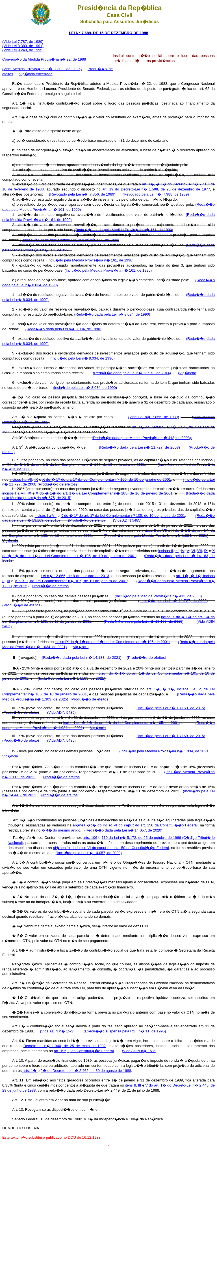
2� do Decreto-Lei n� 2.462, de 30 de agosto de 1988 (86, 1071)
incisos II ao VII (155, 530)
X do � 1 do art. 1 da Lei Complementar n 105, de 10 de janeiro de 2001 (106, 480)
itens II (130, 1085)
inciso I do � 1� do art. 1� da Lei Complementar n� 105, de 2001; (121, 723)
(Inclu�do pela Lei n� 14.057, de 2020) (89, 853)
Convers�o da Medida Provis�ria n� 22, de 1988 (44, 59)
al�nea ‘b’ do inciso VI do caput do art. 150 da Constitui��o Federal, (111, 848)
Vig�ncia (10, 540)
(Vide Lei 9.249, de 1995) (23, 50)
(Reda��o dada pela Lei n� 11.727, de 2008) (139, 447)
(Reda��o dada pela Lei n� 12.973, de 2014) (132, 373)
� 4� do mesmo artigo (61, 830)
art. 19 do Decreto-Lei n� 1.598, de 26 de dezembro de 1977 (156, 189)
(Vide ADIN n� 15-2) (57, 1031)
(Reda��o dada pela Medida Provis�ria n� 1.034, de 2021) (156, 535)
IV (183, 551)
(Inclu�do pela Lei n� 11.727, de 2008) (173, 600)
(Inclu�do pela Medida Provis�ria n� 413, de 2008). (159, 596)
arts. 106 (90, 837)
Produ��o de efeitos (50, 586)
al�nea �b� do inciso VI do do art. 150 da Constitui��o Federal (135, 825)
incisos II (165, 551)
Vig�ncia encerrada (36, 74)
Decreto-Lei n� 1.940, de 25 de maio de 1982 (64, 1046)
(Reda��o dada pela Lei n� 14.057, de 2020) (123, 830)
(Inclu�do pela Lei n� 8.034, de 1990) (83, 358)
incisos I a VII (21, 480)
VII (199, 551)
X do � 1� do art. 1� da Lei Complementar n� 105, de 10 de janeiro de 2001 (104, 493)
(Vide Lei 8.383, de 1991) (23, 46)
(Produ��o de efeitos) (57, 484)
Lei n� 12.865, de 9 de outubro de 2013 (75, 576)
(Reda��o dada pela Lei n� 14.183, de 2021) (81, 657)
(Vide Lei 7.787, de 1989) (23, 41)
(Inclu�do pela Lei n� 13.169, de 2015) (170, 708)
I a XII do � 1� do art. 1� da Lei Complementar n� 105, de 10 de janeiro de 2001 (108, 462)
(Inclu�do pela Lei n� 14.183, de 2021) (71, 678)
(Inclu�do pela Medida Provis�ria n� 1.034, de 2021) (164, 751)
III (177, 551)
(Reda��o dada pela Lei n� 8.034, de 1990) (112, 314)
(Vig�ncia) (187, 373)
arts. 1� (30, 1071)
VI (193, 551)
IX (36, 480)
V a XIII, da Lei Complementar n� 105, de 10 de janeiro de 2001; (71, 581)
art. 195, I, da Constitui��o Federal (84, 1051)
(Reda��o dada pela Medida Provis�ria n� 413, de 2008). (142, 438)
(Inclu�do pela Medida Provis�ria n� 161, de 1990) (90, 260)
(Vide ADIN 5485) (127, 520)
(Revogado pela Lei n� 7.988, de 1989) (156, 194)
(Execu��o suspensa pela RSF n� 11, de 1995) (125, 1031)
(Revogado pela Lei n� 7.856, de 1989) (82, 194)
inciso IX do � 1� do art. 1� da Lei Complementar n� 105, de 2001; (112, 642)
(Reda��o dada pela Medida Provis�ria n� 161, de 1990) (123, 230)
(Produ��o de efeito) (86, 520)
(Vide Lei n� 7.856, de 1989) (153, 417)
